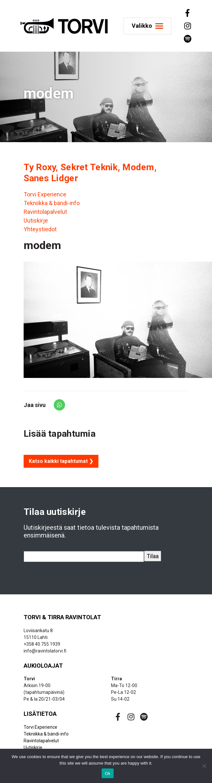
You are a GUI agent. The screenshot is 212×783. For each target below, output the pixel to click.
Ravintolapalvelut (45, 211)
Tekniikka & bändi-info (52, 203)
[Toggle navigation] (147, 26)
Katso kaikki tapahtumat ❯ (61, 461)
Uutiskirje (36, 220)
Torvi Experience (45, 194)
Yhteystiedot (40, 229)
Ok (107, 773)
